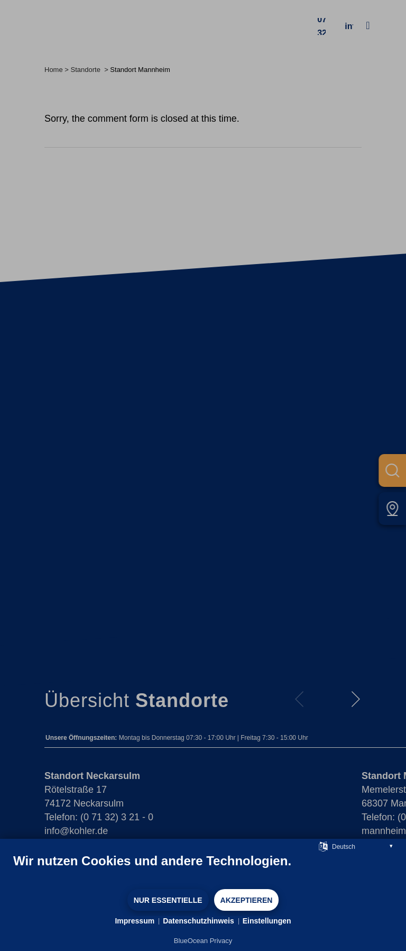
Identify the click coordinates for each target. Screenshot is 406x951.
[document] (203, 870)
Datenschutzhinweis (198, 921)
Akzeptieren (246, 900)
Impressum (134, 921)
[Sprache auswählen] (323, 845)
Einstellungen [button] (267, 921)
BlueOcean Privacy (203, 941)
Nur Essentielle (168, 900)
